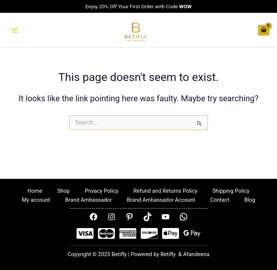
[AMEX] (127, 233)
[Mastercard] (106, 233)
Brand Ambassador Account (161, 199)
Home (34, 191)
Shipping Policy (231, 191)
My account (36, 199)
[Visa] (85, 233)
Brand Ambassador (88, 199)
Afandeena (196, 254)
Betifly (169, 254)
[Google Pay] (192, 233)
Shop (63, 191)
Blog (249, 199)
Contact (219, 199)
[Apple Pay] (170, 233)
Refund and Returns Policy (165, 191)
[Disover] (149, 233)
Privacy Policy (102, 191)
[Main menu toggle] (15, 30)
